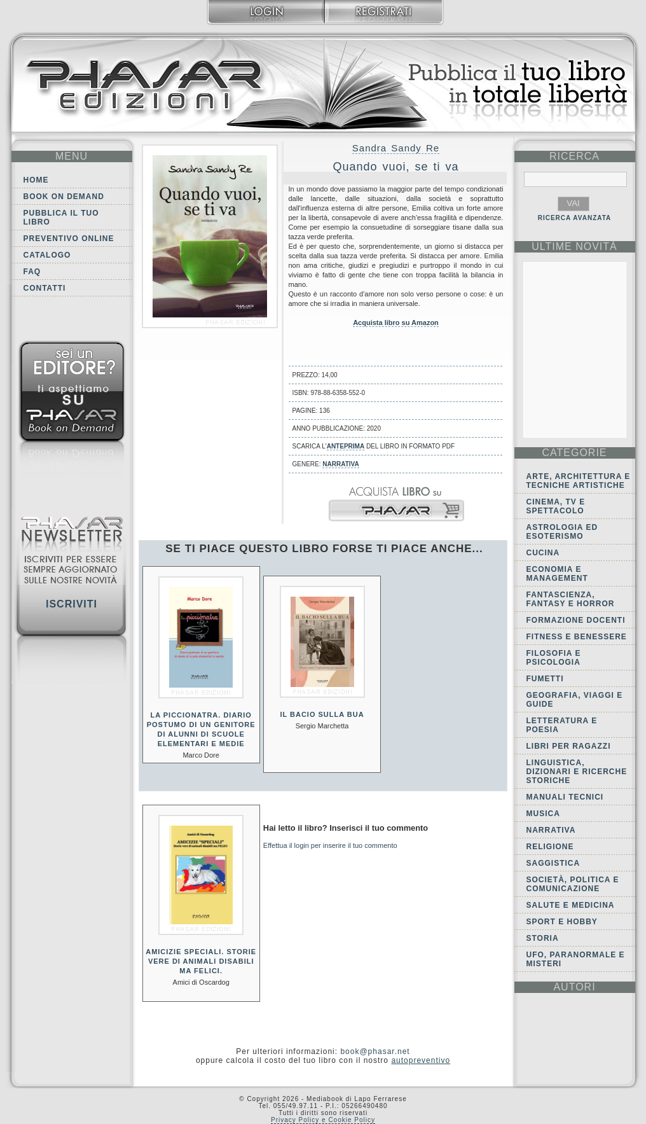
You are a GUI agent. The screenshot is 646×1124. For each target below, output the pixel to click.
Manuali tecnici (565, 797)
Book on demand (64, 196)
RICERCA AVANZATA (575, 217)
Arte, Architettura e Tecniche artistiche (578, 481)
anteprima (345, 446)
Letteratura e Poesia (562, 725)
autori (574, 987)
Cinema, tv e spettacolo (556, 506)
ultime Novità (574, 246)
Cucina (543, 552)
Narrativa (340, 464)
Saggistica (553, 863)
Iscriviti (71, 604)
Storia (542, 938)
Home (36, 180)
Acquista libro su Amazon (396, 322)
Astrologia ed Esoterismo (562, 532)
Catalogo (47, 255)
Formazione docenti (576, 620)
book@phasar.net (374, 1051)
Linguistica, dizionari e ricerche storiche (577, 771)
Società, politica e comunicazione (572, 884)
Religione (550, 846)
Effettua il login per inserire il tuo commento (330, 845)
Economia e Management (557, 574)
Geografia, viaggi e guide (574, 700)
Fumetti (545, 678)
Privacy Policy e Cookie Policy (323, 1119)
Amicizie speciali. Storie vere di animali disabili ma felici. (201, 961)
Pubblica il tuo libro (61, 217)
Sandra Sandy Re (395, 147)
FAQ (32, 271)
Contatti (45, 288)
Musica (543, 813)
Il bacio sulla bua (322, 714)
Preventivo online (69, 238)
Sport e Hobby (562, 921)
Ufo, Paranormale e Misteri (575, 959)
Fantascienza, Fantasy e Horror (570, 599)
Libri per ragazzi (568, 746)
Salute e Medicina (570, 905)
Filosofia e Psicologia (553, 658)
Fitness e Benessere (576, 636)
